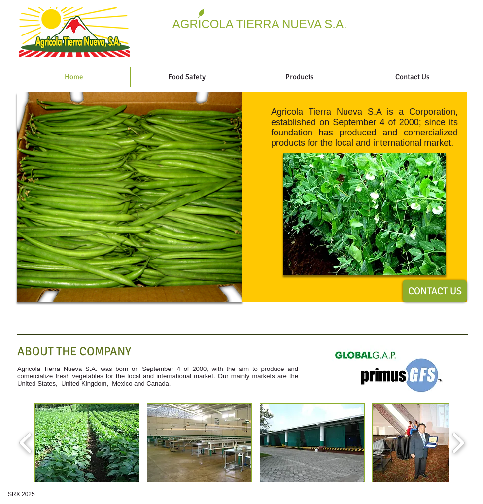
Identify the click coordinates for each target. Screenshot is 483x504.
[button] (364, 214)
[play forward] (458, 443)
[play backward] (26, 443)
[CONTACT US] (435, 291)
